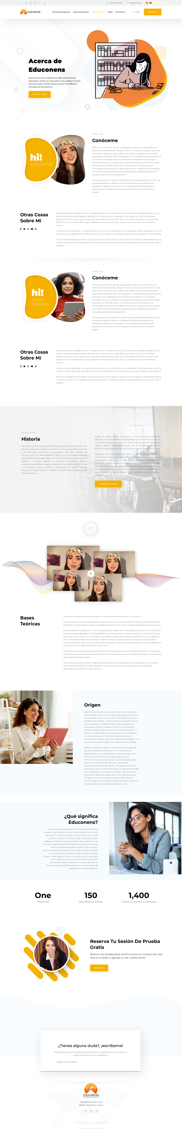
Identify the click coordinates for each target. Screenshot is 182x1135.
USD (156, 3)
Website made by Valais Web (91, 1128)
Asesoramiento (81, 12)
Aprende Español (61, 12)
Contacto (120, 12)
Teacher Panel (135, 3)
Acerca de (98, 12)
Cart (137, 12)
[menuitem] (147, 3)
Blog (110, 12)
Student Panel (116, 3)
